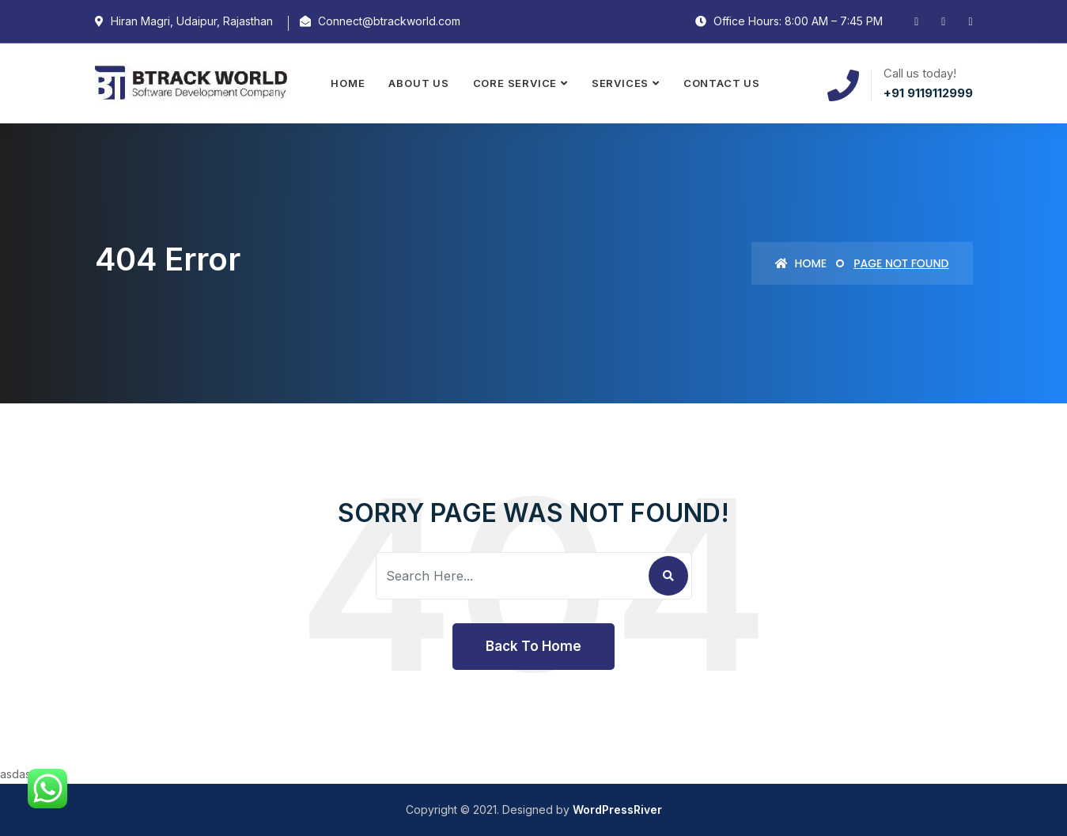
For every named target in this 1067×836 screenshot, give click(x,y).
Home (348, 83)
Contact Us (721, 83)
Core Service (515, 83)
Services (620, 83)
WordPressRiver (617, 809)
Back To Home (533, 646)
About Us (418, 83)
